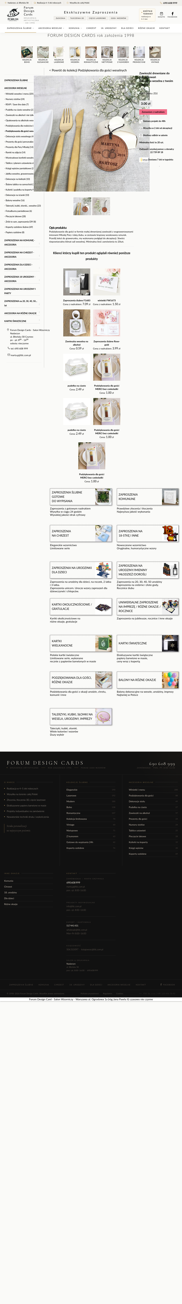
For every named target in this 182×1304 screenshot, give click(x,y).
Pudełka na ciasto (153, 807)
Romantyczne (90, 813)
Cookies (119, 993)
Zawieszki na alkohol (153, 813)
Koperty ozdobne (90, 848)
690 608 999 (168, 2)
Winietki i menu (153, 789)
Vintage (90, 824)
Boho (90, 807)
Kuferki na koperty (153, 842)
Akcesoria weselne (51, 28)
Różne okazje (146, 28)
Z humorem (90, 836)
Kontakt (165, 28)
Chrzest (91, 28)
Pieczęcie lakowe (153, 836)
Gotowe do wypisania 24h (90, 842)
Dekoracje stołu (153, 801)
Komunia (75, 28)
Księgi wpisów (153, 848)
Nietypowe (90, 830)
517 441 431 (72, 925)
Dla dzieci (127, 28)
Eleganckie (90, 789)
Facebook (172, 15)
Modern (90, 801)
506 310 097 (72, 949)
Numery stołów (153, 824)
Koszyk (161, 15)
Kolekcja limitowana (90, 818)
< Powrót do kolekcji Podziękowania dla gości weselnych (88, 70)
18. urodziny (109, 28)
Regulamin (107, 993)
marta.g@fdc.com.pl (21, 355)
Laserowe (90, 795)
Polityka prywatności (90, 993)
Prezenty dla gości (153, 818)
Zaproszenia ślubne (20, 28)
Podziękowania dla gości (153, 795)
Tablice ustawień (153, 830)
